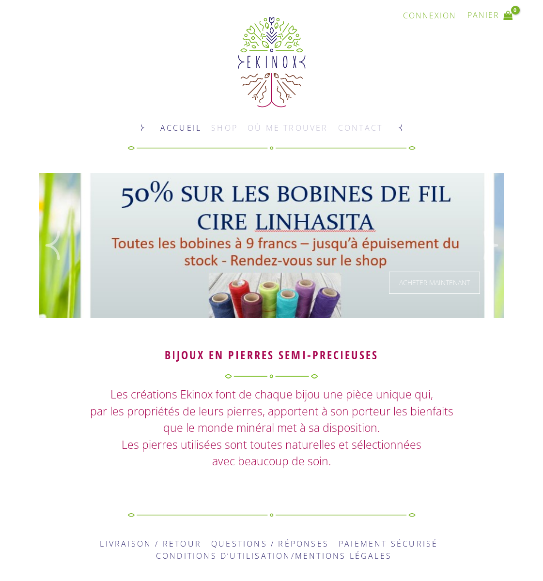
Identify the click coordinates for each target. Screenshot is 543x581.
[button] (52, 245)
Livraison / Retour (151, 543)
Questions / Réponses (270, 543)
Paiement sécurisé (388, 543)
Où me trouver (288, 127)
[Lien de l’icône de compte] (430, 15)
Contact (360, 127)
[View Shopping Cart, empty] (490, 15)
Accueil (181, 127)
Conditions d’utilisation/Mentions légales (274, 555)
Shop (224, 127)
